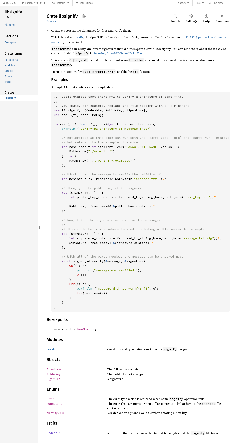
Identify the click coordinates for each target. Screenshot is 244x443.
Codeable (53, 433)
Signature (53, 379)
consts (51, 349)
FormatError (55, 403)
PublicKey (53, 374)
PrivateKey (54, 369)
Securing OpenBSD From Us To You (117, 53)
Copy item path (84, 16)
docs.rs (182, 3)
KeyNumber (85, 329)
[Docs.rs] (9, 3)
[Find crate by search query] (228, 3)
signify (78, 37)
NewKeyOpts (55, 413)
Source (51, 21)
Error (50, 399)
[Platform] (60, 3)
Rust (198, 3)
